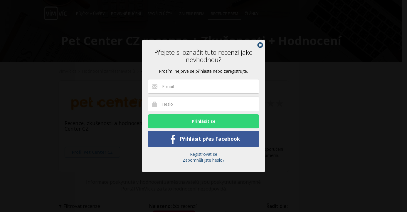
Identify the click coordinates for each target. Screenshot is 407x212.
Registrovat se (203, 154)
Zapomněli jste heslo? (203, 160)
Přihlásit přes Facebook (203, 139)
